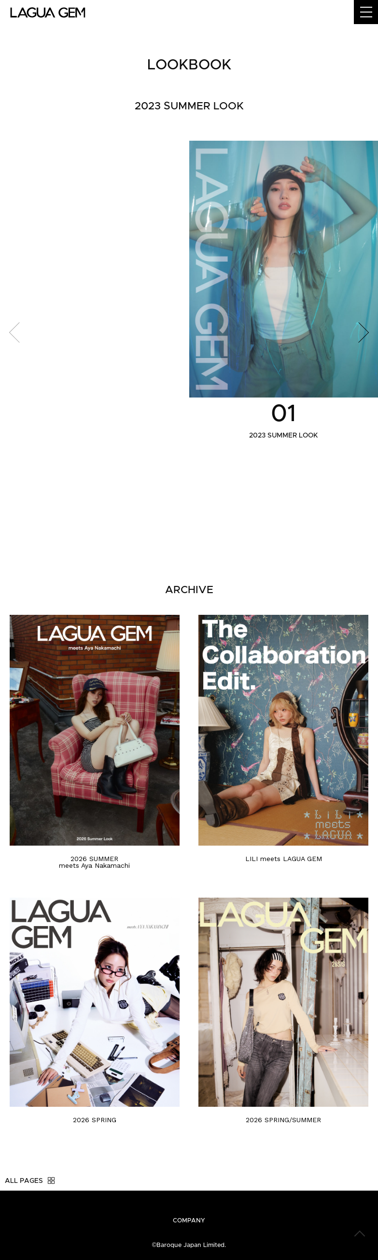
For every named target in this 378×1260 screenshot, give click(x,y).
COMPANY (189, 1221)
